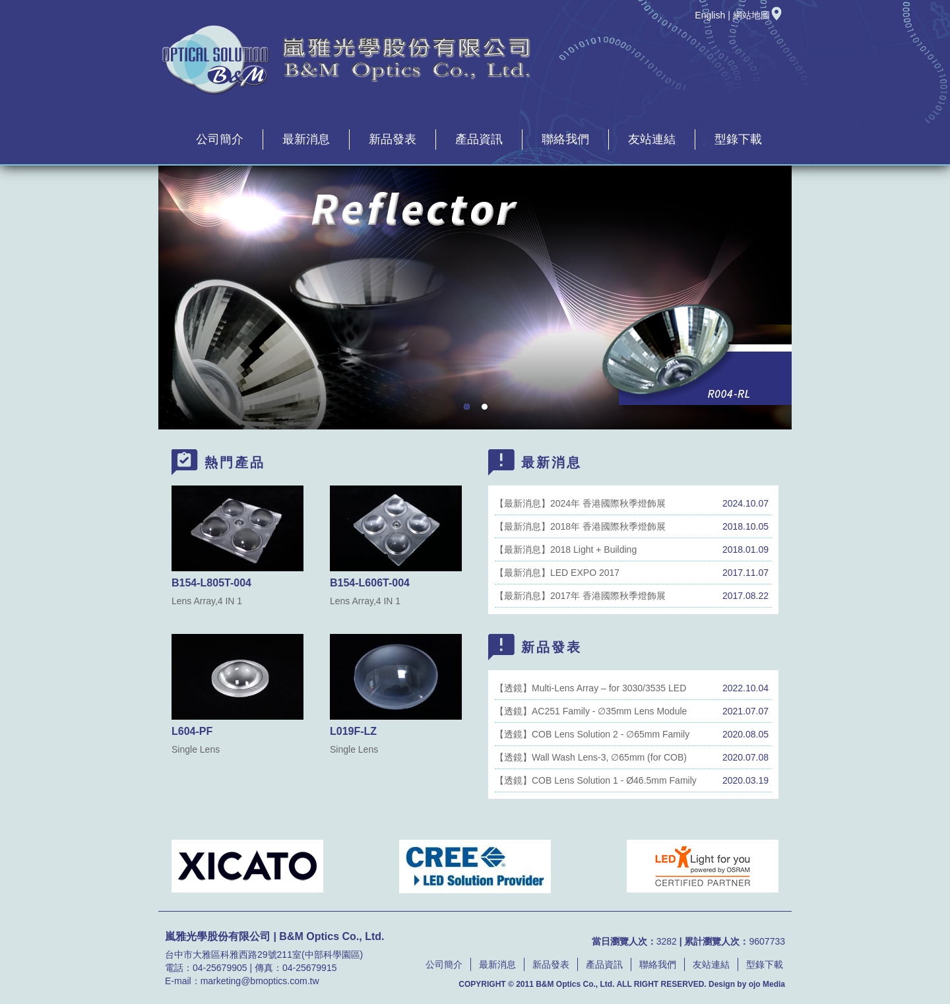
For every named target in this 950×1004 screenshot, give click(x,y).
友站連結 (652, 139)
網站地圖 (758, 15)
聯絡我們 (565, 139)
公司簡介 (219, 139)
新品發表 (392, 139)
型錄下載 (738, 139)
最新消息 (306, 139)
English (710, 15)
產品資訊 (479, 139)
